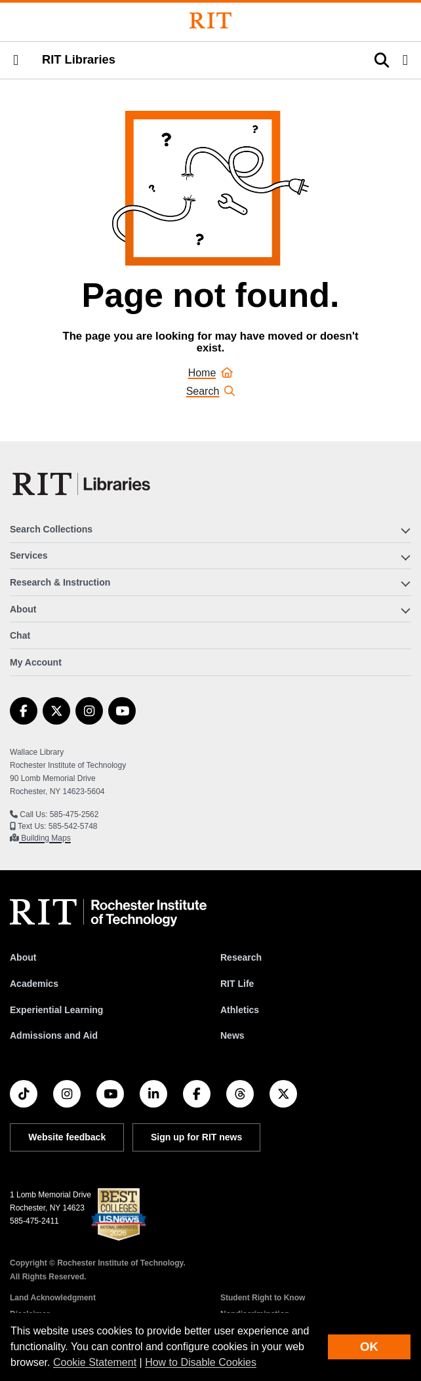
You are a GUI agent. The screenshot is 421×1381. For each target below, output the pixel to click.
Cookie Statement (94, 1362)
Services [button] (29, 555)
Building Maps (45, 838)
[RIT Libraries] (82, 484)
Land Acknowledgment (53, 1297)
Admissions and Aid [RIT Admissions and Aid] (54, 1035)
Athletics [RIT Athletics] (239, 1010)
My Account (36, 662)
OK (369, 1346)
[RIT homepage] (108, 912)
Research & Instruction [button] (60, 582)
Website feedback (67, 1137)
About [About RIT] (23, 957)
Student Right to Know (262, 1297)
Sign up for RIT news (196, 1137)
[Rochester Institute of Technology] (210, 20)
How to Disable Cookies (200, 1362)
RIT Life (237, 983)
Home (210, 372)
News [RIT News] (232, 1035)
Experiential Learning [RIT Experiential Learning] (56, 1010)
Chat (20, 635)
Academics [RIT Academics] (34, 983)
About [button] (23, 609)
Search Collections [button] (51, 529)
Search (210, 391)
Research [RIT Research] (241, 957)
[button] (16, 60)
